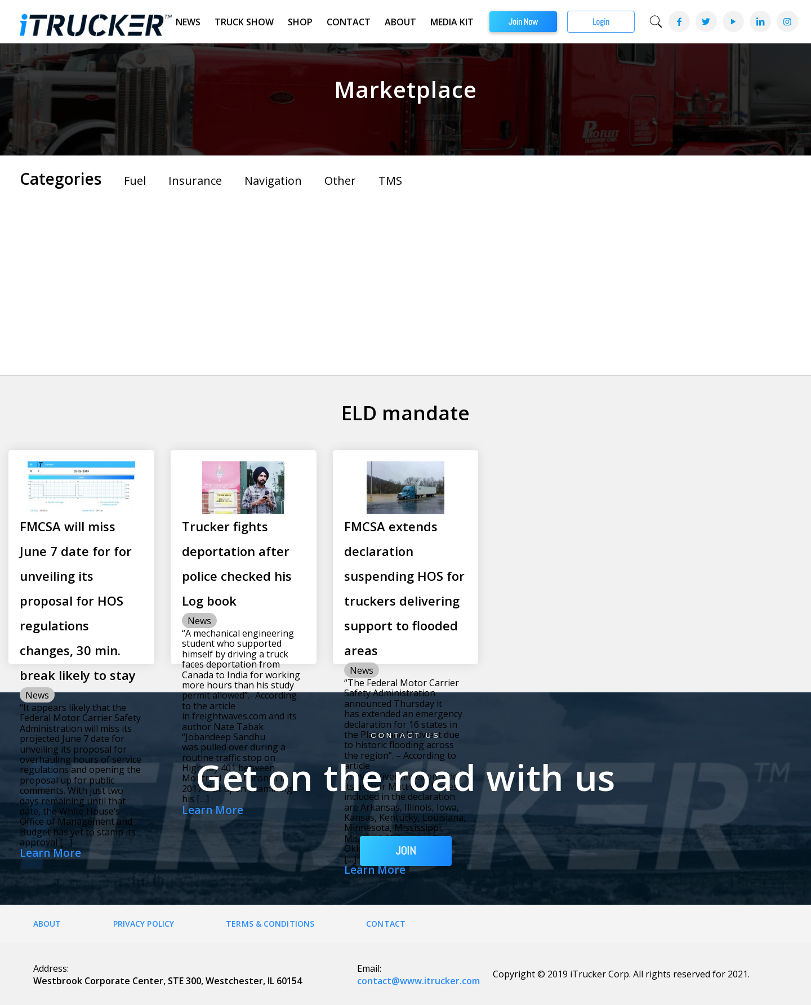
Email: (369, 968)
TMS (390, 180)
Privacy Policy (143, 923)
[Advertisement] (405, 279)
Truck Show (244, 22)
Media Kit (452, 22)
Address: (51, 968)
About (400, 22)
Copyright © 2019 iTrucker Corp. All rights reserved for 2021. (621, 974)
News (188, 22)
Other (340, 180)
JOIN (405, 850)
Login (600, 21)
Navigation (273, 180)
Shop (300, 22)
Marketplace (405, 89)
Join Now (523, 21)
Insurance (195, 180)
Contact (349, 22)
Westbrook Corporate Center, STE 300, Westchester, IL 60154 (167, 981)
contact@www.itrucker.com (418, 981)
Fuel (135, 180)
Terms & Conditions (270, 923)
